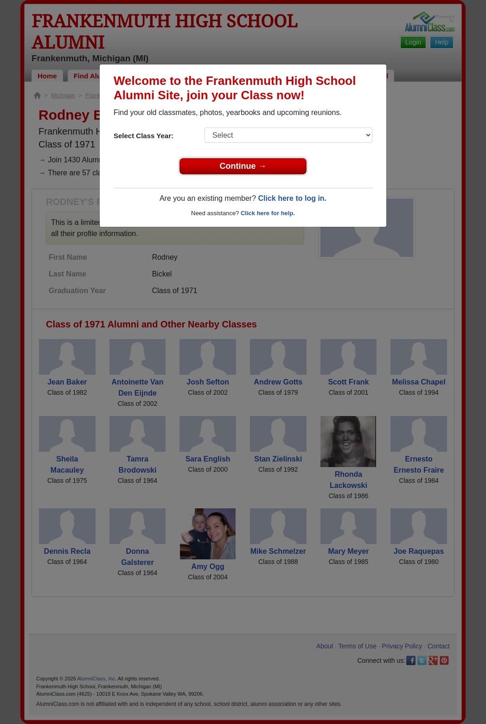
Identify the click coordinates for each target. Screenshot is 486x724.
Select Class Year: (143, 136)
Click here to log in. (292, 198)
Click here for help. (268, 213)
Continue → (243, 166)
